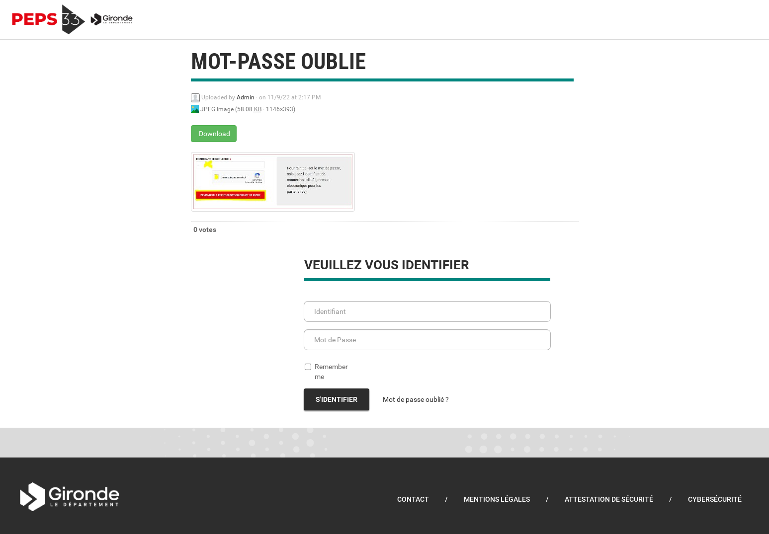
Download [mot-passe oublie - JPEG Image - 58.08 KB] (213, 134)
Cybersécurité (715, 499)
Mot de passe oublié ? (416, 399)
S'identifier (336, 399)
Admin (246, 97)
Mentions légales (497, 499)
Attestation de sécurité (609, 499)
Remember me (326, 372)
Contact (413, 499)
